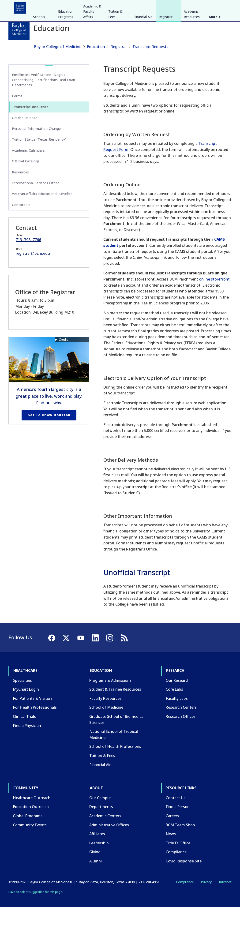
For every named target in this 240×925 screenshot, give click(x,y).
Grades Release (24, 135)
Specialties (22, 697)
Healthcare (21, 6)
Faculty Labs (177, 716)
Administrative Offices (109, 842)
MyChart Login (26, 706)
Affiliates (97, 851)
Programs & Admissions (110, 697)
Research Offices (180, 734)
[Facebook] (198, 6)
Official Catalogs (26, 178)
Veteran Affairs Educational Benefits (42, 211)
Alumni (95, 878)
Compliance (176, 869)
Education (46, 6)
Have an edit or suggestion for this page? (36, 909)
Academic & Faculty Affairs (92, 46)
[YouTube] (215, 6)
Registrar (165, 52)
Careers (172, 833)
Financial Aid (143, 52)
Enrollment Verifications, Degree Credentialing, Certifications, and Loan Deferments (43, 97)
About (117, 6)
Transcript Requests (150, 64)
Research (70, 6)
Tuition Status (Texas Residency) (39, 157)
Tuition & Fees (115, 49)
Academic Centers (105, 833)
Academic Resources (192, 49)
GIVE (149, 6)
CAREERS (164, 6)
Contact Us (21, 222)
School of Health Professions (115, 764)
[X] (207, 6)
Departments (101, 824)
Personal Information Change (36, 146)
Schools (39, 52)
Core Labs (174, 706)
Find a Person (178, 824)
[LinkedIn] (223, 6)
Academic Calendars (28, 168)
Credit (63, 357)
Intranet (225, 900)
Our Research (178, 697)
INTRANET (183, 6)
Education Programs (65, 49)
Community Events (30, 842)
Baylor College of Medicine (57, 64)
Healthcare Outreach (31, 815)
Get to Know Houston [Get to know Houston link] (49, 432)
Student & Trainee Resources (115, 706)
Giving (95, 869)
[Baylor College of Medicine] (19, 29)
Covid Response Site (184, 878)
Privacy (206, 900)
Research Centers (181, 725)
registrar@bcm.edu (33, 270)
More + (215, 52)
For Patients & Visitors (32, 716)
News (171, 851)
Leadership (99, 860)
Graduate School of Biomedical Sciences (116, 737)
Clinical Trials (24, 734)
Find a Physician (27, 743)
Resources (20, 189)
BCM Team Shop (180, 842)
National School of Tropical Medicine (113, 752)
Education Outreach (31, 824)
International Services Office (36, 200)
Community (95, 6)
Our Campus (100, 815)
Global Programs (27, 833)
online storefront (214, 296)
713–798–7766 (28, 257)
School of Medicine (106, 725)
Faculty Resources (105, 716)
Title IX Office (178, 860)
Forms (17, 113)
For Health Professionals (35, 725)
